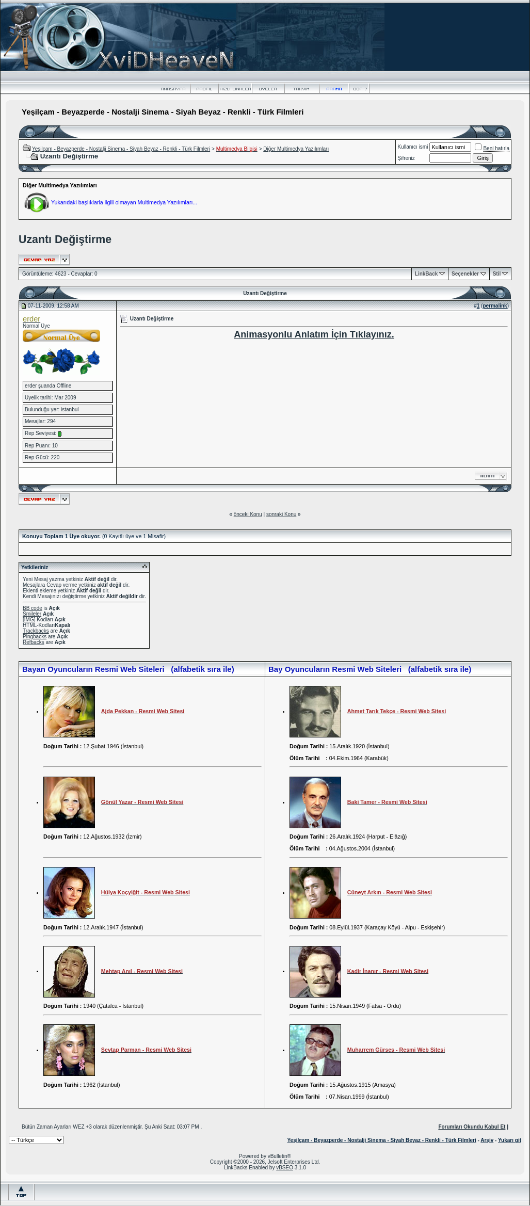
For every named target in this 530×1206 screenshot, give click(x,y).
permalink (495, 306)
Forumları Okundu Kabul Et (471, 1127)
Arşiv (486, 1140)
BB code (32, 608)
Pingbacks (34, 636)
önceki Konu (248, 514)
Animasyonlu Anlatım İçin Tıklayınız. (314, 334)
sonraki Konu (281, 514)
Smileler (32, 614)
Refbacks (33, 642)
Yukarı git (509, 1140)
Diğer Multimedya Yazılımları (296, 149)
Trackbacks (36, 631)
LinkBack (426, 274)
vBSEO (284, 1167)
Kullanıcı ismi (413, 147)
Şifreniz (406, 158)
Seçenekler (465, 274)
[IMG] (29, 619)
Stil (497, 274)
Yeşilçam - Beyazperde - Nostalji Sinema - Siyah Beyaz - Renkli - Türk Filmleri (121, 149)
